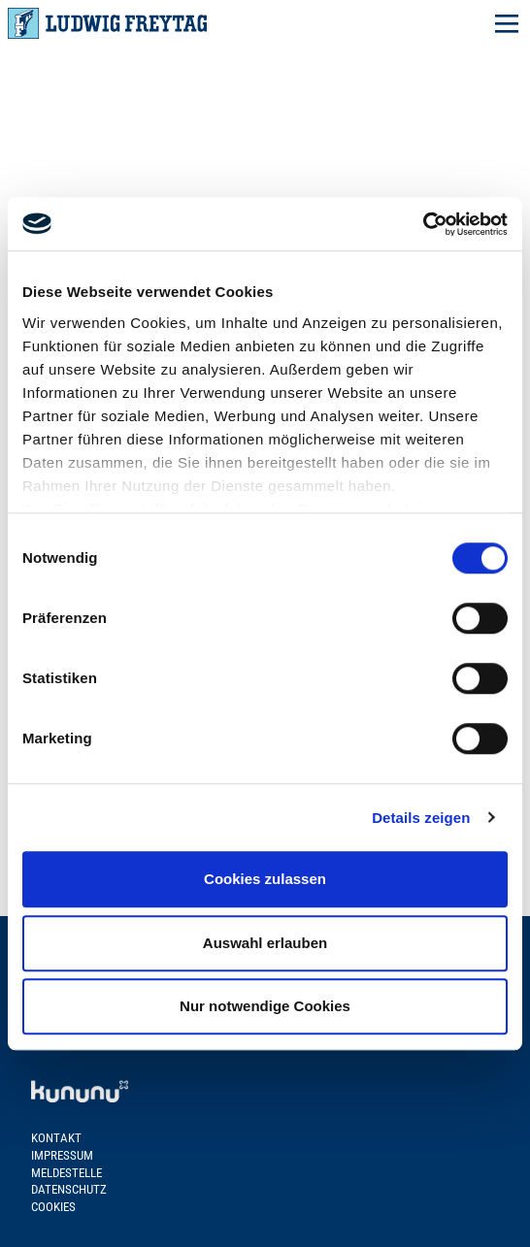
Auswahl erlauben (265, 943)
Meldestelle (66, 1172)
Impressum (62, 1155)
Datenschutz (69, 1189)
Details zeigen (421, 817)
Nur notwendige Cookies (265, 1006)
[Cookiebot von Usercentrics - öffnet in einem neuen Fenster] (423, 224)
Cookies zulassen (265, 878)
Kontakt (56, 1138)
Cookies (53, 1206)
